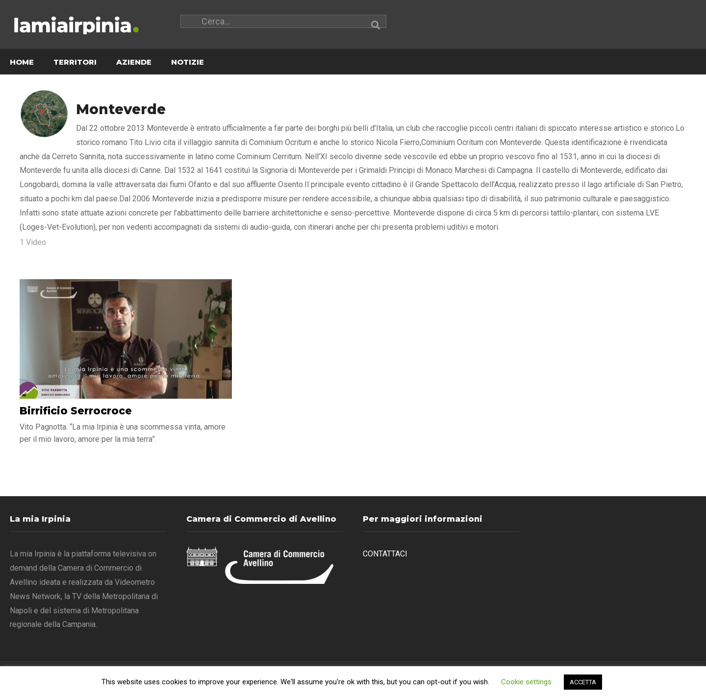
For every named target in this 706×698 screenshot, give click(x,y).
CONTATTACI (385, 554)
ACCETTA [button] (583, 682)
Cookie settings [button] (526, 681)
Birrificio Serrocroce (76, 411)
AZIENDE (133, 62)
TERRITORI (75, 62)
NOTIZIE (187, 62)
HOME (22, 62)
